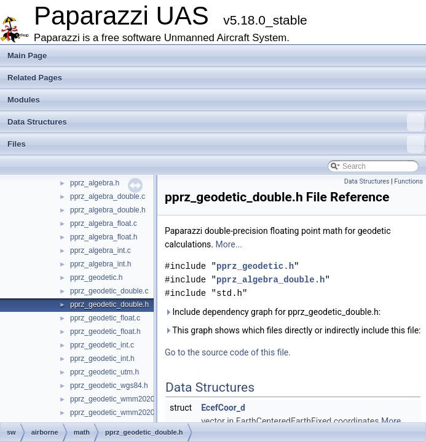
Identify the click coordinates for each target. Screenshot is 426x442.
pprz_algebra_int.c (100, 250)
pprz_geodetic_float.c (105, 318)
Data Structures (215, 122)
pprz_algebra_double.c (107, 196)
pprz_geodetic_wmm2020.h (115, 412)
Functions (408, 181)
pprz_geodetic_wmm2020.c (115, 399)
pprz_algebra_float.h (103, 237)
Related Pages (34, 77)
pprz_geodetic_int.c (102, 345)
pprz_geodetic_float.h (105, 331)
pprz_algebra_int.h (100, 264)
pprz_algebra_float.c (103, 223)
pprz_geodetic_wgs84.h (109, 385)
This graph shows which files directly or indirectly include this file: (293, 330)
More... (229, 244)
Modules (23, 99)
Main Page (27, 55)
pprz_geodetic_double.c (109, 291)
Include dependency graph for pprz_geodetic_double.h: (273, 312)
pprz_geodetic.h (96, 277)
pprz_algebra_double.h (108, 210)
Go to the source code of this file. (228, 352)
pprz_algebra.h (94, 183)
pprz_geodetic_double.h (109, 304)
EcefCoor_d (223, 408)
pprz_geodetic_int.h (102, 358)
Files (215, 144)
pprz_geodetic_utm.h (104, 372)
